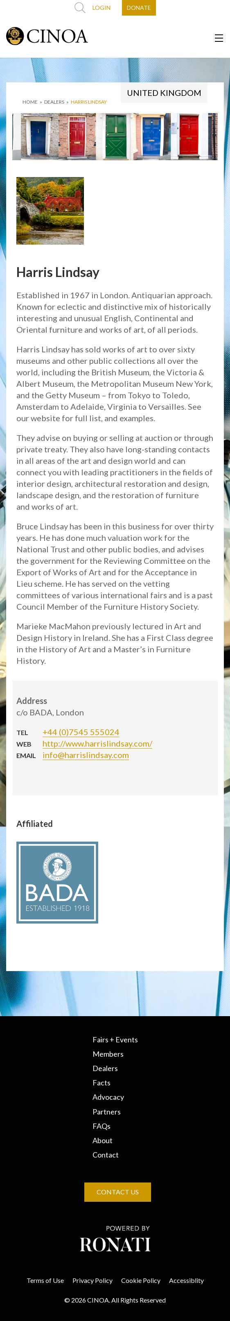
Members (108, 1053)
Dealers (105, 1068)
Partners (106, 1111)
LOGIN (101, 7)
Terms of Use (45, 1280)
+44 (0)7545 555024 (81, 732)
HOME (30, 102)
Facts (101, 1082)
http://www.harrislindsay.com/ (97, 743)
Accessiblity (186, 1280)
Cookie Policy (140, 1280)
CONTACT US (118, 1192)
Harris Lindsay (89, 102)
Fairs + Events (115, 1039)
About (102, 1140)
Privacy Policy (92, 1280)
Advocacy (108, 1096)
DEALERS (54, 102)
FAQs (101, 1125)
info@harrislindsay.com (86, 755)
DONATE (139, 7)
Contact (105, 1154)
